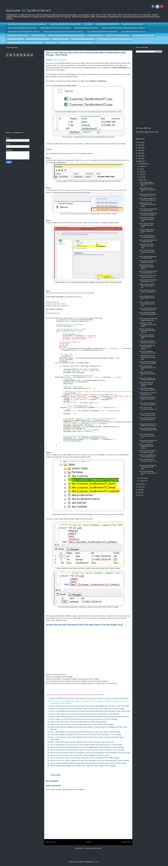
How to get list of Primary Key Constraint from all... (147, 236)
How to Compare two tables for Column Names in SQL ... (148, 430)
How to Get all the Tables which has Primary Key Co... (147, 252)
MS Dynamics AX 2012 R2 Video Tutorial (55, 28)
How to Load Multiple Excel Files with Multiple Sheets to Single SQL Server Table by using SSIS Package (87, 709)
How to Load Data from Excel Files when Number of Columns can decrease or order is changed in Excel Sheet (89, 698)
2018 (139, 156)
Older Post (126, 842)
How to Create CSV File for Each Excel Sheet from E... (147, 419)
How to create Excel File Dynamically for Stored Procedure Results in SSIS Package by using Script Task (87, 750)
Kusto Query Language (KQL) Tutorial (22, 28)
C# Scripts (88, 24)
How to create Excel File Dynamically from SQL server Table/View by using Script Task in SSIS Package (87, 747)
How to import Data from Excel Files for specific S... (148, 341)
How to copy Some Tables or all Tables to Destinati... (148, 451)
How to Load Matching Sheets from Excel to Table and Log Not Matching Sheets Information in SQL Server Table (90, 711)
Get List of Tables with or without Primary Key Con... (146, 231)
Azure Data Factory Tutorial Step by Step (65, 24)
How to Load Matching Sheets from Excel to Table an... (146, 446)
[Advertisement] (24, 76)
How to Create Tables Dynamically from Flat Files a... (146, 183)
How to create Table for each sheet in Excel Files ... (148, 441)
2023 (139, 145)
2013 (139, 489)
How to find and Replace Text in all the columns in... (148, 389)
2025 (139, 142)
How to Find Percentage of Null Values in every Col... (148, 404)
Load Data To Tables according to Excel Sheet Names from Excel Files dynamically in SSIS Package (85, 734)
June (141, 172)
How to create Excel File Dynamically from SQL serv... (147, 303)
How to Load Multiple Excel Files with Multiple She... (147, 456)
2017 (139, 158)
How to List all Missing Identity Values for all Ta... (148, 352)
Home (88, 842)
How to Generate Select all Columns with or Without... (148, 362)
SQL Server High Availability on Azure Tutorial (66, 35)
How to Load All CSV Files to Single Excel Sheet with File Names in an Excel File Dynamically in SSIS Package (89, 760)
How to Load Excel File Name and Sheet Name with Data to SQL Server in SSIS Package (82, 724)
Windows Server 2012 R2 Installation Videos (76, 43)
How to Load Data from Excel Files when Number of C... (148, 473)
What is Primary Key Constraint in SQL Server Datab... (147, 204)
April (141, 177)
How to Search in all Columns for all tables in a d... (148, 409)
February (143, 478)
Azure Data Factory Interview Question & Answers (27, 24)
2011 (139, 495)
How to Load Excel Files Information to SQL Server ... (148, 461)
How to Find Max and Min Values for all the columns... (147, 347)
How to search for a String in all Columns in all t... (148, 393)
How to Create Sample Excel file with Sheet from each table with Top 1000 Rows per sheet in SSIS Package (88, 763)
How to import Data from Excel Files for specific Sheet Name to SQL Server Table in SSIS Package (85, 732)
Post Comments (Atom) (93, 848)
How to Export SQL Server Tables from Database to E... (147, 291)
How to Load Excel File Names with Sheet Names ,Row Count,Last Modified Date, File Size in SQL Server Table (90, 706)
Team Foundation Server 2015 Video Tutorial (24, 43)
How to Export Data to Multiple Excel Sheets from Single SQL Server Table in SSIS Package (82, 766)
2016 (139, 161)
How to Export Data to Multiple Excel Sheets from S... (146, 266)
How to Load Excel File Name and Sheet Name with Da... (147, 330)
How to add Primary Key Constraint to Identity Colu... (146, 219)
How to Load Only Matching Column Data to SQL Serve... (147, 467)
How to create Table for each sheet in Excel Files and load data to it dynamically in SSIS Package (84, 714)
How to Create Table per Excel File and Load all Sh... (147, 435)
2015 (139, 484)
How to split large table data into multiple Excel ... (147, 257)
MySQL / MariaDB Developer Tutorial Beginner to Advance (124, 28)
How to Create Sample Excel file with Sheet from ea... (148, 272)
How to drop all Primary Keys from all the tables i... (148, 209)
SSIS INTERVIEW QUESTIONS (143, 35)
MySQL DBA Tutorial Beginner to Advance (23, 31)
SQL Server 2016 (38, 35)
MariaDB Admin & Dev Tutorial (86, 28)
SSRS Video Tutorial (60, 39)
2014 (139, 487)
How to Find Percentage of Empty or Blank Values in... (147, 398)
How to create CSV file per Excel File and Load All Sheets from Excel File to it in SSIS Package (83, 719)
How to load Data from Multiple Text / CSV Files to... (147, 189)
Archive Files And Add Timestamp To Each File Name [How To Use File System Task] (84, 625)
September (143, 163)
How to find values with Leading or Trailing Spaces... (146, 384)
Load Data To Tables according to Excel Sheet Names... (147, 324)
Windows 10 (50, 43)
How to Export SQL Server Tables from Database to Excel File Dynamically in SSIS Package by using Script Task (90, 752)
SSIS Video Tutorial (15, 39)
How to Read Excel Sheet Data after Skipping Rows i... (148, 314)
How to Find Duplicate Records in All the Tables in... (147, 373)
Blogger (96, 862)
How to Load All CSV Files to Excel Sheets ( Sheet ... (148, 280)
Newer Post (51, 842)
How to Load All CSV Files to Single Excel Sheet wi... (148, 276)
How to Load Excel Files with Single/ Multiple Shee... (148, 319)
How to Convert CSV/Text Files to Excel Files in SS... (147, 285)
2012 (139, 492)
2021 (139, 150)
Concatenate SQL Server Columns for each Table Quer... (147, 357)
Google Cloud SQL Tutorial (132, 24)
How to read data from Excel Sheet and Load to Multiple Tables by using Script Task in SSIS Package (86, 745)
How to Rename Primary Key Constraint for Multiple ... (148, 214)
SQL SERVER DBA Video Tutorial (133, 31)
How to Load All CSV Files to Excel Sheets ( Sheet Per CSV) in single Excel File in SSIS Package (84, 758)
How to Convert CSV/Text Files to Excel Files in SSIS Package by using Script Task (79, 755)
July (141, 169)
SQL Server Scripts (95, 35)
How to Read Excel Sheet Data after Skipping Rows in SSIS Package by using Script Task (82, 742)
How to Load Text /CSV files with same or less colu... (147, 195)
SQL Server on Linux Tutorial (117, 35)
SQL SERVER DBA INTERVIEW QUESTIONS (102, 31)
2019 (139, 153)
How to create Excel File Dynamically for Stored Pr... (147, 297)
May (141, 174)
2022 (139, 148)
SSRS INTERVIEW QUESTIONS (37, 39)
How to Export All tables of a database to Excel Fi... (148, 261)
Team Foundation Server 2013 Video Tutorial (114, 39)
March (142, 180)
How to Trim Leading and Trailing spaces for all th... (148, 379)
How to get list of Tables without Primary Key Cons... (146, 225)
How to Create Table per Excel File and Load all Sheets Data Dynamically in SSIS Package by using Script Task (90, 716)
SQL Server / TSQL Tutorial (18, 35)
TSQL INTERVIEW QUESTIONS (82, 39)
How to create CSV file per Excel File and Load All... (147, 414)
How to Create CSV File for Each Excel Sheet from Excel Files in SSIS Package (78, 722)
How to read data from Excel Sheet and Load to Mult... (148, 309)
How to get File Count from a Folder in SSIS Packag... (148, 424)
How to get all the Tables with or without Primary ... (148, 241)
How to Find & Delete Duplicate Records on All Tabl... (147, 367)
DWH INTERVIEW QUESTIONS (107, 24)
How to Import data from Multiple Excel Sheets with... (146, 336)
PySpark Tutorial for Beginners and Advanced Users (63, 31)
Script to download (60, 60)
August (142, 166)
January (142, 481)
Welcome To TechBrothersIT (28, 10)
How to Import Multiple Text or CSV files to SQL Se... (147, 199)
